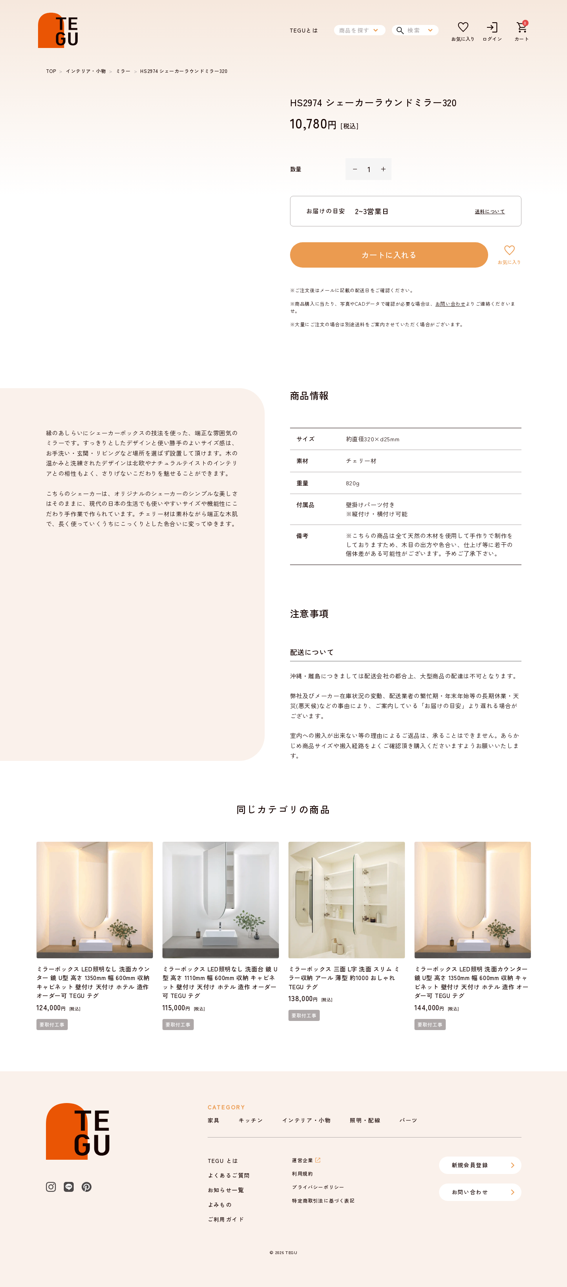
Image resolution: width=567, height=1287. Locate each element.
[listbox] (155, 199)
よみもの (220, 1204)
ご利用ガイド (226, 1219)
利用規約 (302, 1173)
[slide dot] (61, 334)
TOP (51, 70)
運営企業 (306, 1160)
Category (227, 1107)
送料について (490, 211)
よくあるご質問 (229, 1175)
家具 (214, 1120)
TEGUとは (304, 30)
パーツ (408, 1120)
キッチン (251, 1120)
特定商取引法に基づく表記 (323, 1200)
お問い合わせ (450, 303)
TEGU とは (223, 1160)
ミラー (123, 70)
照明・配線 (365, 1120)
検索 (415, 30)
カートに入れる (389, 254)
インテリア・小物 (86, 70)
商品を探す (359, 30)
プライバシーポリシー (318, 1187)
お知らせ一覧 (226, 1190)
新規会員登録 (483, 1165)
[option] (155, 199)
